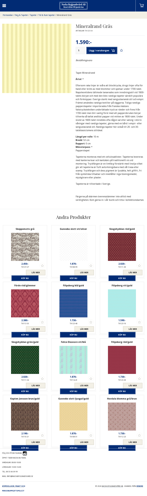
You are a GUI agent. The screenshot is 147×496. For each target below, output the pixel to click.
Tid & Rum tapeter (46, 15)
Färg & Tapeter (21, 15)
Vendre (139, 486)
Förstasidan (8, 15)
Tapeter (33, 15)
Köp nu (15, 272)
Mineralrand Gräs (64, 15)
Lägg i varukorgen (102, 50)
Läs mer (36, 272)
